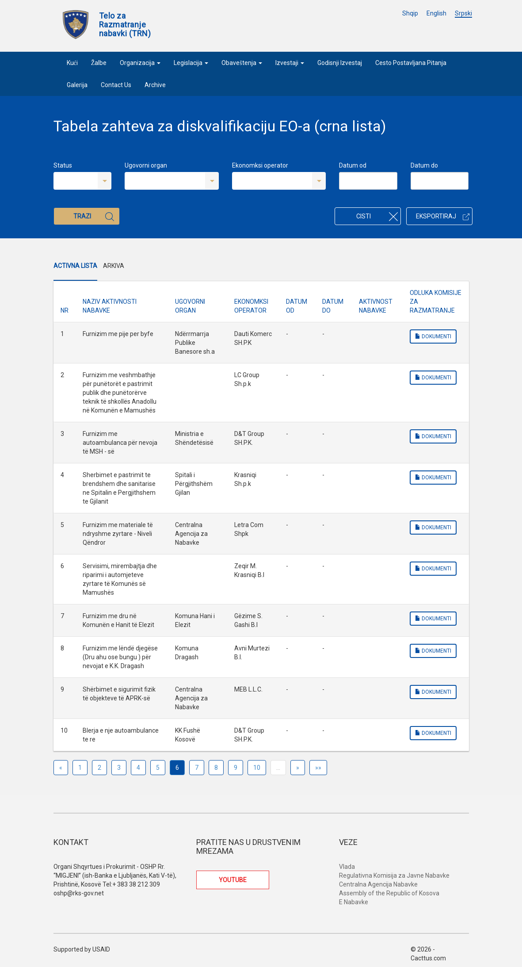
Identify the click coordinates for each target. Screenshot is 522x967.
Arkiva (113, 265)
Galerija (77, 84)
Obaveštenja (241, 62)
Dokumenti (433, 336)
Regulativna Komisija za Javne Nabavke (394, 875)
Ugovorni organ (146, 165)
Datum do (424, 165)
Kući (72, 62)
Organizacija (140, 62)
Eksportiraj (442, 216)
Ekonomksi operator (260, 165)
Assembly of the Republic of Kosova (389, 893)
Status (62, 165)
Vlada (347, 866)
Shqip (410, 13)
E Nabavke (353, 902)
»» (318, 767)
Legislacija (191, 62)
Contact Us (116, 84)
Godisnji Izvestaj (339, 62)
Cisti (377, 216)
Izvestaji (289, 62)
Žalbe (99, 62)
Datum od (352, 165)
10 (256, 767)
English (436, 13)
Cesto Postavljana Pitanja (410, 62)
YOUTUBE (233, 879)
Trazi (93, 216)
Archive (155, 84)
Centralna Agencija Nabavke (378, 884)
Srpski (463, 13)
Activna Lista (75, 265)
